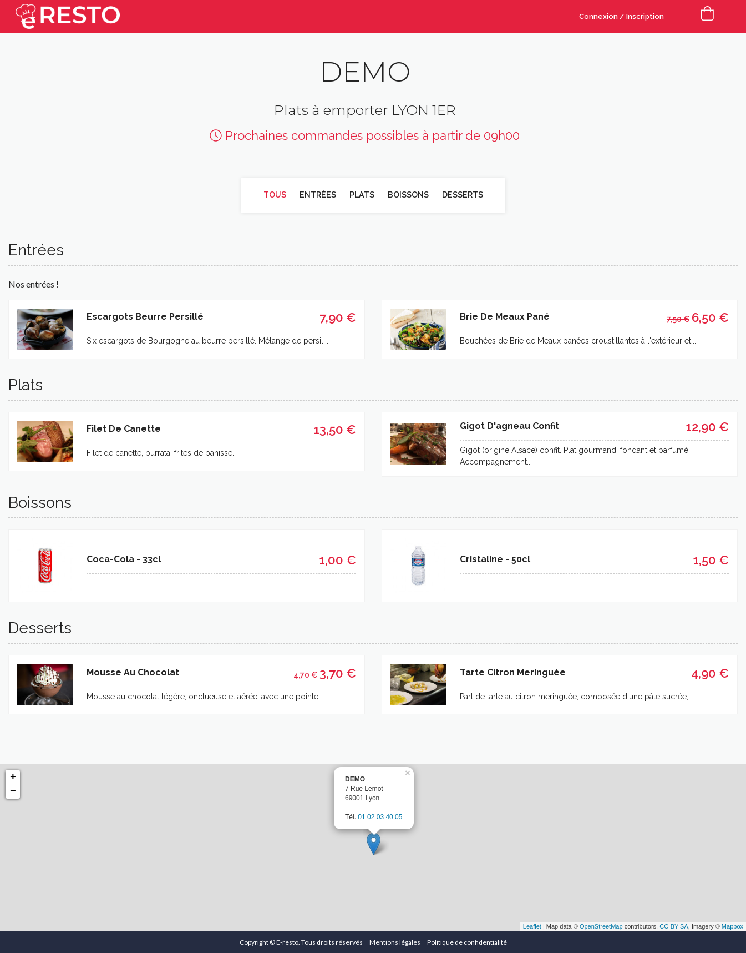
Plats (361, 194)
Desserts (461, 194)
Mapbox (732, 925)
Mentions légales (394, 941)
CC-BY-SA (673, 925)
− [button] (13, 790)
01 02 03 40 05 (380, 815)
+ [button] (13, 776)
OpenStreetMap (601, 925)
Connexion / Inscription (621, 16)
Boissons (407, 194)
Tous (276, 194)
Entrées (318, 194)
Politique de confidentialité (467, 941)
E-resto (287, 941)
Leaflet (532, 925)
